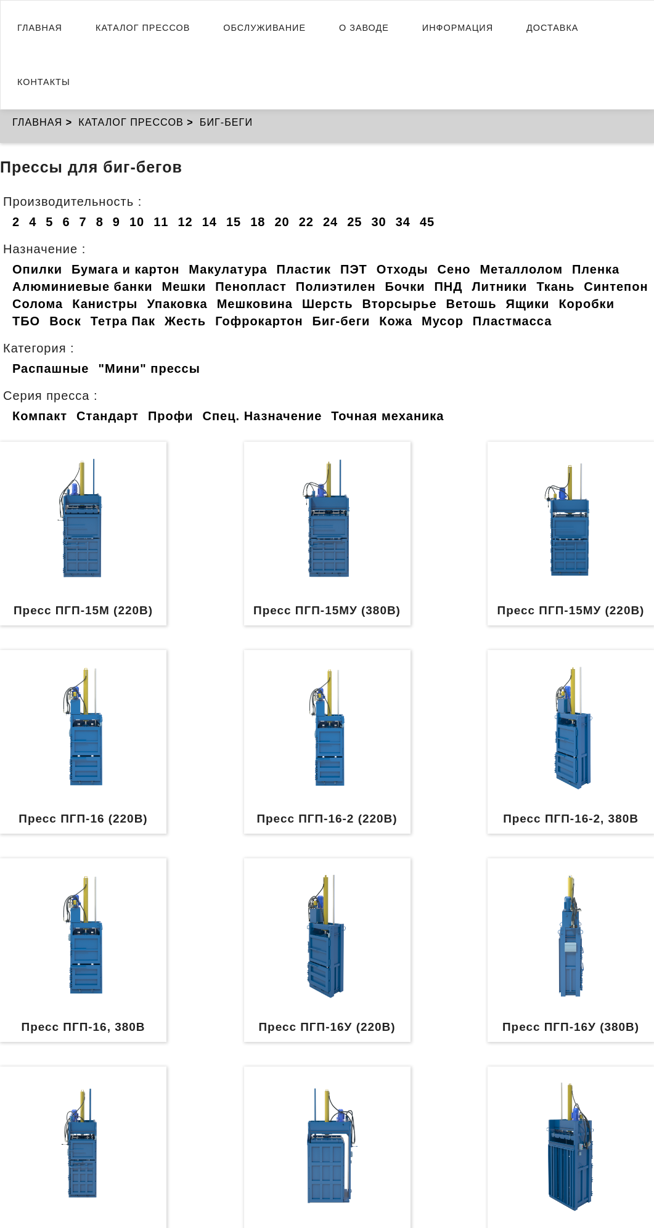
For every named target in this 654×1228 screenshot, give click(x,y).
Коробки (586, 304)
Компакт (39, 416)
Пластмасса (512, 321)
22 (306, 222)
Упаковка (177, 304)
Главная (39, 28)
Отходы (402, 269)
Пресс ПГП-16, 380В (83, 1026)
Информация (457, 28)
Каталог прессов (143, 28)
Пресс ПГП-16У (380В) (570, 1026)
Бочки (405, 286)
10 (136, 222)
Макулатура (228, 269)
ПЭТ (353, 269)
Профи (171, 416)
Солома (37, 304)
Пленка (595, 269)
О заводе (364, 28)
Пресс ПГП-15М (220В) (83, 610)
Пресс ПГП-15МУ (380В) (327, 610)
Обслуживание (264, 28)
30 (378, 222)
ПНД (448, 286)
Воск (65, 321)
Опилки (37, 269)
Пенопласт (251, 286)
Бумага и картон (125, 269)
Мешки (183, 286)
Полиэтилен (336, 286)
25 (354, 222)
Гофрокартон (259, 321)
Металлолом (521, 269)
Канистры (104, 304)
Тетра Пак (123, 321)
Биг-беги (341, 321)
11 (160, 222)
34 (403, 222)
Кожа (395, 321)
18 (257, 222)
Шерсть (327, 304)
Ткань (555, 286)
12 (185, 222)
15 (233, 222)
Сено (454, 269)
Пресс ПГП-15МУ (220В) (571, 610)
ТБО (26, 321)
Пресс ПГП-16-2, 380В (571, 818)
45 (427, 222)
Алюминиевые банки (82, 286)
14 (209, 222)
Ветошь (471, 304)
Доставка (552, 28)
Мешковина (255, 304)
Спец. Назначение (262, 416)
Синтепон (616, 286)
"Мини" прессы (149, 368)
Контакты (43, 82)
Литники (500, 286)
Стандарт (107, 416)
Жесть (185, 321)
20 (281, 222)
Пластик (304, 269)
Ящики (528, 304)
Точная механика (387, 416)
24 (330, 222)
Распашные (50, 368)
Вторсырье (399, 304)
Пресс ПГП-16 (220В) (82, 818)
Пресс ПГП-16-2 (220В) (326, 818)
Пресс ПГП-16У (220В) (326, 1026)
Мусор (443, 321)
